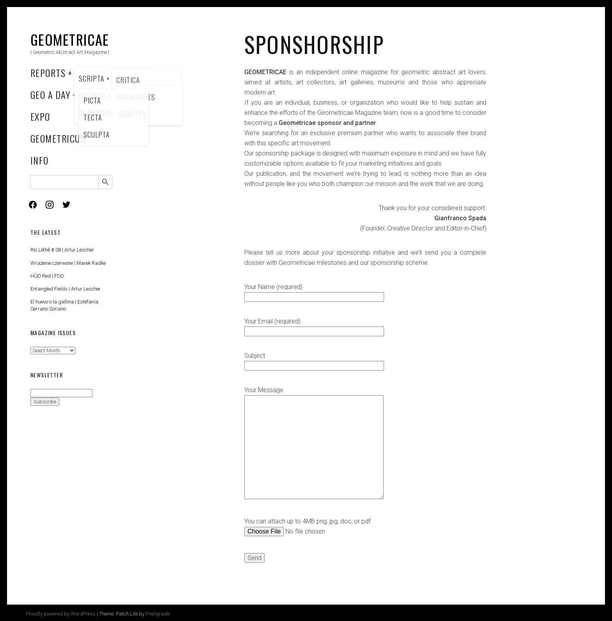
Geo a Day (50, 94)
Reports (48, 73)
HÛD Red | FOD (47, 276)
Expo (40, 116)
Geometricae (69, 39)
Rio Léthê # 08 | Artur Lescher (62, 250)
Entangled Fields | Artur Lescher (65, 289)
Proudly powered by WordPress (61, 614)
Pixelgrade (157, 614)
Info (39, 160)
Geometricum (58, 138)
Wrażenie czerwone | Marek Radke (68, 263)
